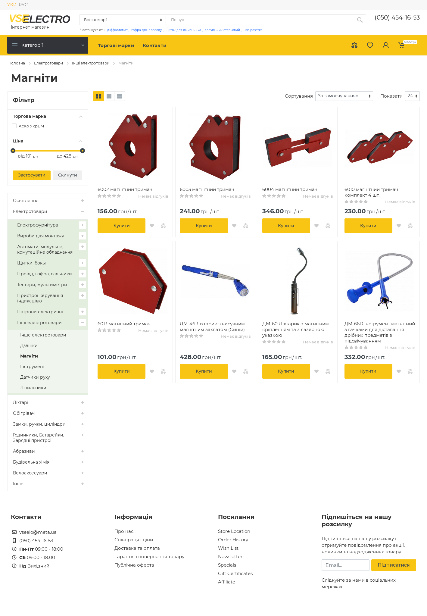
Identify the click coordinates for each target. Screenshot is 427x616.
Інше (18, 483)
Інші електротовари (90, 63)
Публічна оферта (134, 565)
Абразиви (24, 451)
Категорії (48, 45)
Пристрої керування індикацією (40, 298)
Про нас (123, 531)
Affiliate (226, 582)
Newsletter (230, 556)
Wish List (228, 548)
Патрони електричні (40, 311)
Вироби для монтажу (40, 236)
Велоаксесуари (30, 473)
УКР (11, 5)
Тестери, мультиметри (42, 284)
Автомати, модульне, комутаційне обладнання (45, 249)
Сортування (299, 96)
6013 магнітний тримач (124, 324)
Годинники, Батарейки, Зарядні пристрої (38, 437)
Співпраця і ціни (133, 540)
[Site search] (260, 19)
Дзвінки (29, 345)
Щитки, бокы (31, 263)
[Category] (123, 20)
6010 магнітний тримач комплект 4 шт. (371, 192)
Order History (233, 540)
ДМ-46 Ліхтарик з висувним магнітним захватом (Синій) (212, 326)
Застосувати (31, 175)
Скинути (67, 175)
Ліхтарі (20, 402)
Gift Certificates (235, 573)
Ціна (48, 141)
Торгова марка (48, 116)
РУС (23, 5)
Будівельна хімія (31, 462)
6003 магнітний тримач (207, 189)
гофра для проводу (146, 30)
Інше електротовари (43, 335)
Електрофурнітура (37, 225)
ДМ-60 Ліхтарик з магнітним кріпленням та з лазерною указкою (295, 329)
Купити (122, 225)
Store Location (234, 531)
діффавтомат (117, 30)
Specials (227, 565)
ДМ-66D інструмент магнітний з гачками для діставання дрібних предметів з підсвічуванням (379, 332)
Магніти (29, 356)
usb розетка (253, 30)
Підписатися (394, 565)
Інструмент (32, 366)
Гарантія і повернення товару (149, 556)
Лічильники (33, 387)
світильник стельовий (222, 30)
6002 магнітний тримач (125, 189)
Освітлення (25, 200)
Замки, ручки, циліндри (39, 424)
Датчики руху (35, 377)
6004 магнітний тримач (289, 189)
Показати (391, 96)
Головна (17, 63)
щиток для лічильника (183, 30)
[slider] (13, 150)
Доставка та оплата (137, 548)
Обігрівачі (24, 413)
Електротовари (48, 63)
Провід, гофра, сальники (44, 274)
